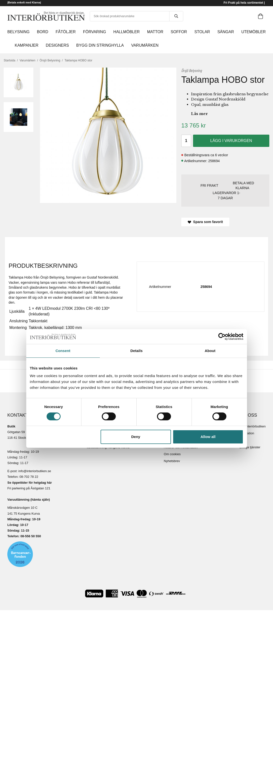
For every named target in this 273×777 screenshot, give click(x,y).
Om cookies (172, 454)
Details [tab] (136, 351)
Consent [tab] (62, 351)
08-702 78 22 (28, 477)
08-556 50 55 (29, 536)
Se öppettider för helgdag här (29, 482)
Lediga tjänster (249, 447)
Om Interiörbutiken (252, 426)
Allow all (208, 437)
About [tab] (210, 351)
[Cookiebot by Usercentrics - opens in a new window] (221, 336)
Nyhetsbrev (172, 461)
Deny (135, 437)
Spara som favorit (205, 222)
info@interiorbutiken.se (34, 471)
